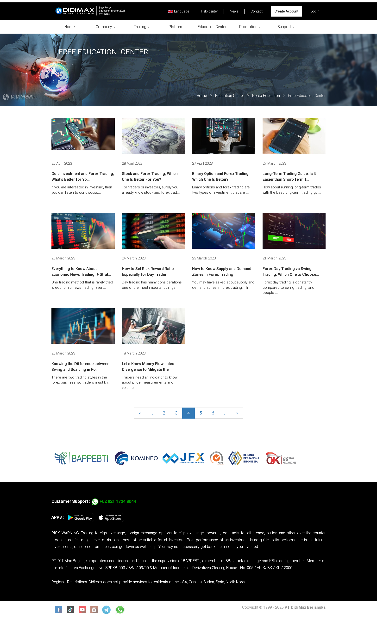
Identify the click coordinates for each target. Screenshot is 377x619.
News (234, 11)
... (152, 413)
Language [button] (178, 11)
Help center (209, 11)
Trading (142, 26)
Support (285, 26)
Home (69, 26)
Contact (257, 11)
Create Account (286, 11)
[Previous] (140, 413)
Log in (315, 11)
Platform (178, 26)
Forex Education (266, 95)
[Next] (237, 413)
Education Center (214, 26)
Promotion (250, 26)
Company (105, 26)
